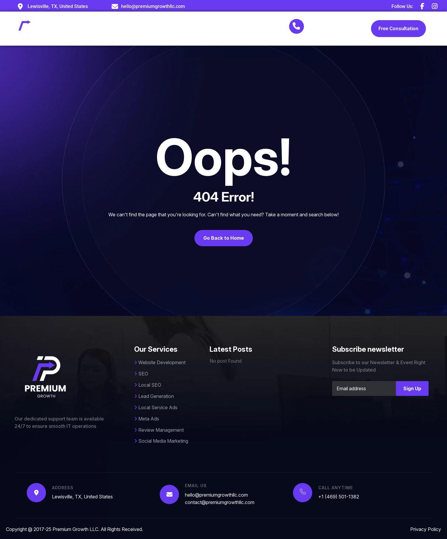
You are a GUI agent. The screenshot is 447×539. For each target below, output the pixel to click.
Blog (235, 28)
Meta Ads (146, 419)
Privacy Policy (425, 529)
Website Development (160, 362)
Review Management (159, 430)
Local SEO (147, 385)
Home (95, 28)
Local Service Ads (155, 407)
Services (161, 28)
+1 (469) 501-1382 (330, 29)
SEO (141, 374)
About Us (125, 28)
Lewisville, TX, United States (82, 497)
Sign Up (412, 388)
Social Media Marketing (161, 441)
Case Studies (202, 28)
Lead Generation (154, 396)
